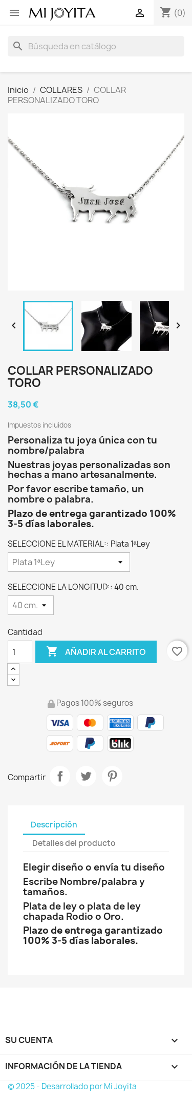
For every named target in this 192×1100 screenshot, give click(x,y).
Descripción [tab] (54, 824)
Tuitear (86, 776)
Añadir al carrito (96, 652)
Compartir (60, 776)
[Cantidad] (20, 652)
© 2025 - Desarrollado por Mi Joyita (72, 1086)
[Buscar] (96, 46)
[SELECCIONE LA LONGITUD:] (31, 605)
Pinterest (112, 776)
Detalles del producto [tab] (74, 843)
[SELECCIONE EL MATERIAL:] (69, 562)
